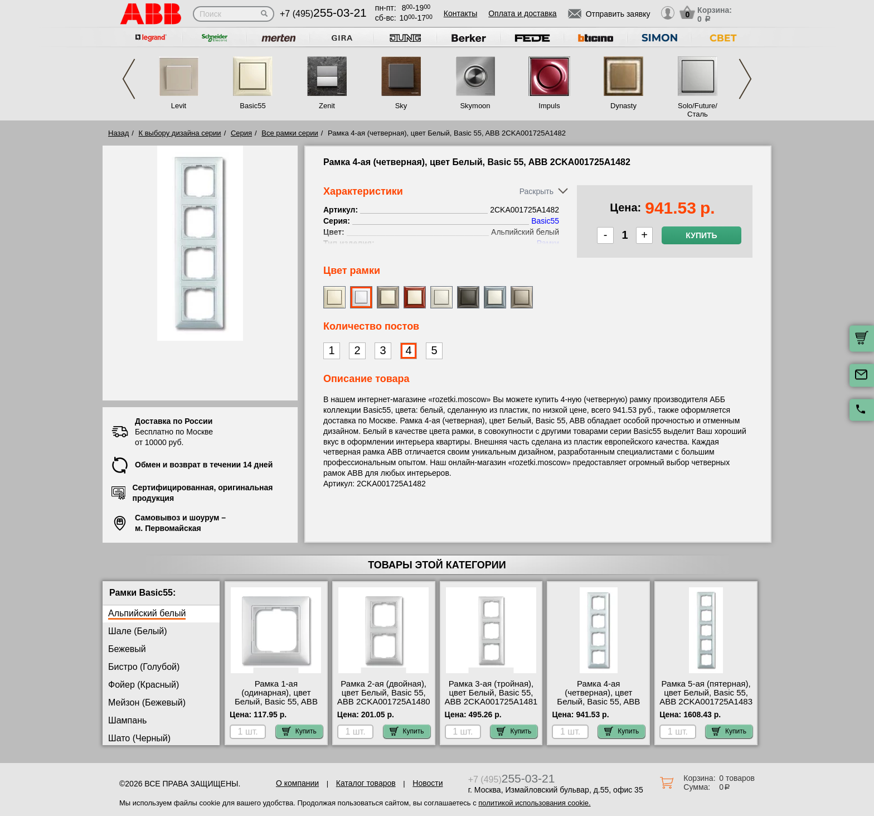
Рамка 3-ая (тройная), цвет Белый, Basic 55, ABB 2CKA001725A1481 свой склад (491, 697)
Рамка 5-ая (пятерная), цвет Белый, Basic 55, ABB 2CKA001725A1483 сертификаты (705, 697)
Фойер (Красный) (143, 684)
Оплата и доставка (522, 13)
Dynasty (623, 106)
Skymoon (475, 106)
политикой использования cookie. (534, 803)
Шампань (127, 720)
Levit (178, 106)
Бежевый (127, 649)
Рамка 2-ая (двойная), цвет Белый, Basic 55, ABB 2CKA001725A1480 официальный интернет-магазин (383, 701)
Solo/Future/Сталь (697, 110)
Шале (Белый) (137, 631)
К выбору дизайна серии (180, 133)
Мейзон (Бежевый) (147, 702)
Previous (128, 79)
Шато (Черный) (139, 738)
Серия (241, 133)
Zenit (327, 106)
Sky (401, 106)
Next (745, 79)
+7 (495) (323, 13)
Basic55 (252, 106)
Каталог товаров (366, 783)
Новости (427, 783)
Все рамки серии (289, 133)
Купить (701, 235)
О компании (297, 783)
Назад (118, 133)
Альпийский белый (147, 613)
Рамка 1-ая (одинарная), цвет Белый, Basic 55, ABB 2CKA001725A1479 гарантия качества (276, 701)
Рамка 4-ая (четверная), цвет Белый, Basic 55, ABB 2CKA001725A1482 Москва (598, 701)
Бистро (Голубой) (143, 667)
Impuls (549, 106)
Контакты (460, 13)
